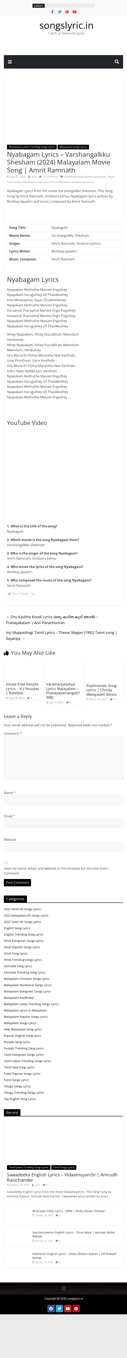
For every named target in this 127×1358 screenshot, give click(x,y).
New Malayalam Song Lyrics (23, 1029)
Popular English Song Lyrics (22, 1036)
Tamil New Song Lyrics (19, 1067)
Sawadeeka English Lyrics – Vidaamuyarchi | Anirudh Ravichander (62, 1177)
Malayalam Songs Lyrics (73, 147)
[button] (63, 1288)
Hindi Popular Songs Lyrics (22, 947)
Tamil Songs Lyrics (16, 1080)
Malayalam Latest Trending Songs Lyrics (32, 147)
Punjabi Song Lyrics (17, 1042)
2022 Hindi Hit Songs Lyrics (22, 909)
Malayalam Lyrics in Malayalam (25, 1010)
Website (10, 839)
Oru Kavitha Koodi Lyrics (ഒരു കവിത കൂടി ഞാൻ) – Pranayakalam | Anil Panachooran (52, 619)
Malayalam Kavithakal (19, 998)
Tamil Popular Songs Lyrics (22, 1074)
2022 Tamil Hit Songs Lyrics (22, 922)
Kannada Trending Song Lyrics (25, 972)
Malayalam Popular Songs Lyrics (26, 1017)
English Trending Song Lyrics (23, 934)
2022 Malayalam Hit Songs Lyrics (26, 915)
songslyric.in (66, 25)
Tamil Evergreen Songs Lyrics (24, 1055)
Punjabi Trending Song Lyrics (24, 1048)
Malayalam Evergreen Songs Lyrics (27, 991)
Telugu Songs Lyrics (17, 1086)
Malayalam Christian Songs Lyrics (27, 979)
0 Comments (48, 176)
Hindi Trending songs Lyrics (23, 960)
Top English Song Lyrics (20, 1099)
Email (9, 816)
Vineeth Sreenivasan (83, 182)
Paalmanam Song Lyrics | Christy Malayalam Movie (101, 690)
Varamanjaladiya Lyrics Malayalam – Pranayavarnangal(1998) (63, 691)
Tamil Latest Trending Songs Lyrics (27, 1061)
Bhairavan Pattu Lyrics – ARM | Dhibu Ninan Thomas (68, 1211)
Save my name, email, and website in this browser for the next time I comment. (56, 871)
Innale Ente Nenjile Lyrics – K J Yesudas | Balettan (22, 688)
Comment (13, 733)
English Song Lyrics (17, 928)
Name (10, 792)
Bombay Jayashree (95, 176)
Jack (34, 176)
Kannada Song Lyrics (18, 966)
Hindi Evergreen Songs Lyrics (23, 941)
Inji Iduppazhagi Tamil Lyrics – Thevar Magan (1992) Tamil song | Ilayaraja (61, 635)
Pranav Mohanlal (60, 182)
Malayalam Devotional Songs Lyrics (28, 985)
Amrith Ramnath (73, 176)
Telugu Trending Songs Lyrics (24, 1093)
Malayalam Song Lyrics (36, 182)
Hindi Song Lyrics (15, 953)
